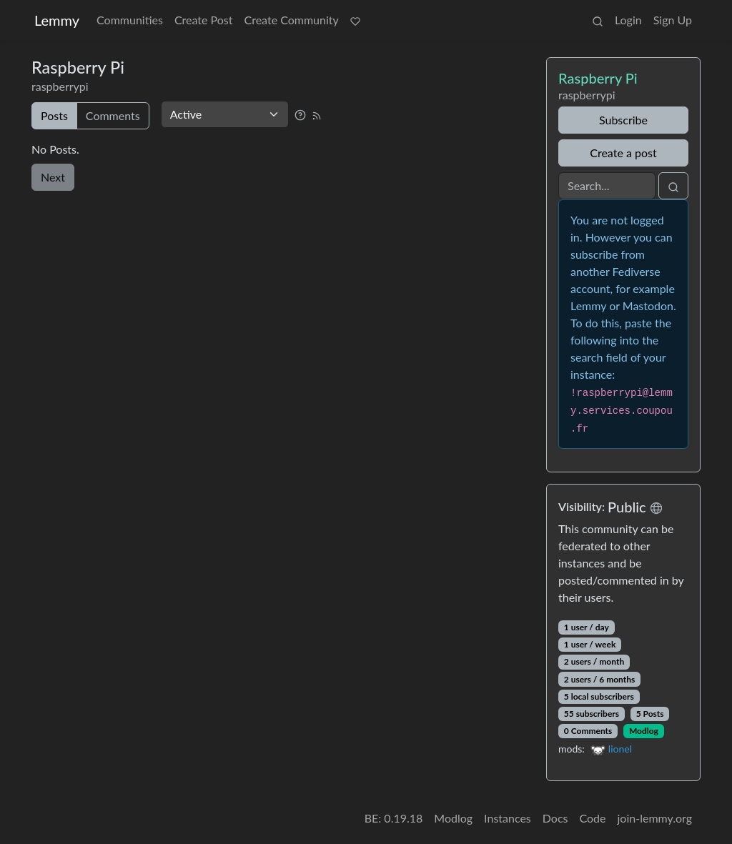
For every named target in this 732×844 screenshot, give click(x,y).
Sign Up (672, 19)
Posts (54, 115)
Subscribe (623, 119)
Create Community (291, 19)
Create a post (623, 152)
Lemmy (56, 20)
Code (593, 818)
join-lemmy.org (655, 818)
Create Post (203, 19)
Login (628, 19)
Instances (507, 818)
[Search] (607, 185)
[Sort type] (225, 114)
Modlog (643, 730)
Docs (555, 818)
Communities (130, 19)
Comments (113, 115)
